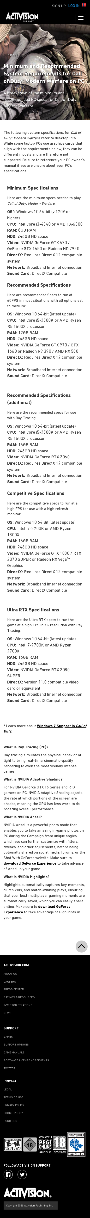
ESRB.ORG (10, 1121)
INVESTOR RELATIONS (18, 1005)
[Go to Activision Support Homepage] (25, 18)
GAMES (8, 1036)
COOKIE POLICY (13, 1113)
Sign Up (59, 6)
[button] (84, 5)
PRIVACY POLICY (14, 1105)
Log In (73, 6)
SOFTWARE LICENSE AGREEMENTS (26, 1060)
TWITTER (9, 1068)
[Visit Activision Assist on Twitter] (22, 1174)
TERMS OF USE (14, 1097)
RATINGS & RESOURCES (19, 997)
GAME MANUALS (14, 1052)
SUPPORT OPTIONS (16, 1044)
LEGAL (8, 1089)
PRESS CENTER (14, 989)
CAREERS (10, 981)
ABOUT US (10, 973)
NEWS (8, 1013)
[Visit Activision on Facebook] (8, 1174)
